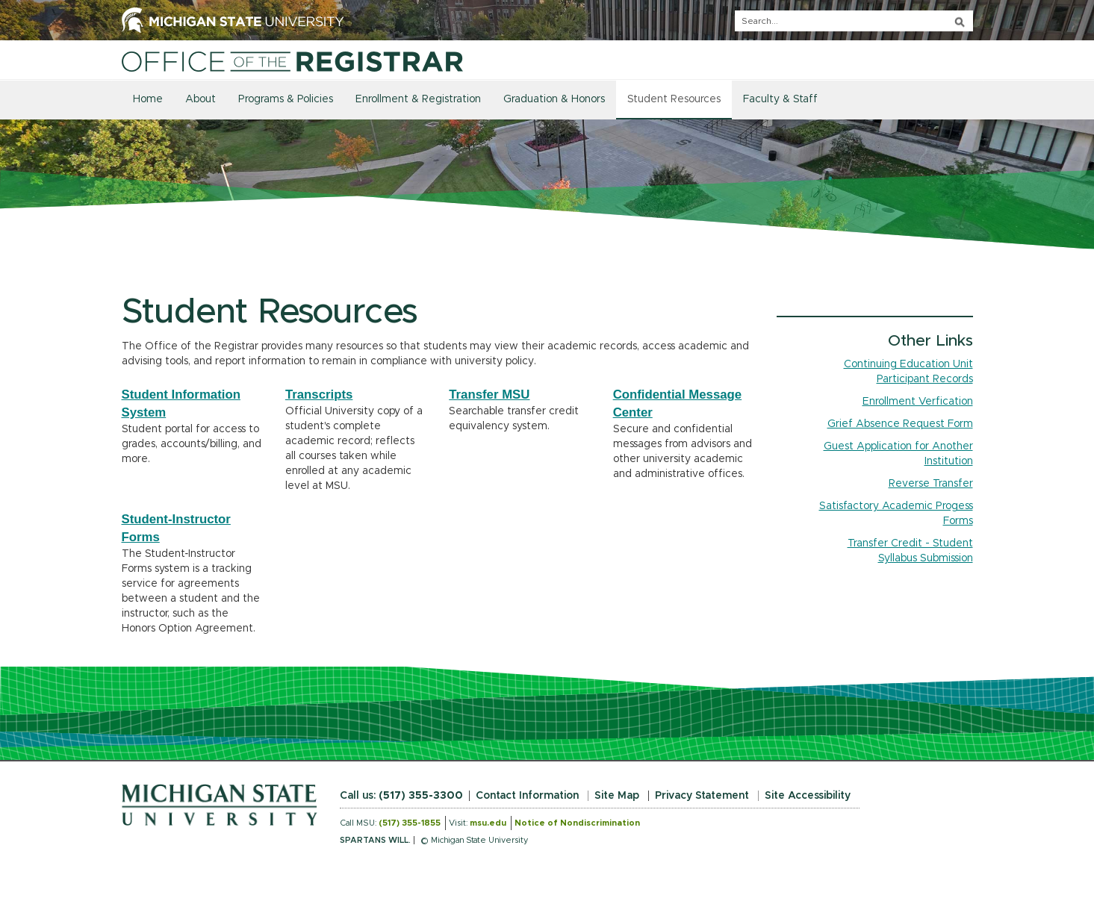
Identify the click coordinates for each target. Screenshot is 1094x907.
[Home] (293, 61)
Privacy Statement (702, 796)
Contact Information (527, 796)
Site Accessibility (808, 796)
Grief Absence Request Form (900, 424)
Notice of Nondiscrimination (577, 823)
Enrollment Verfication (918, 401)
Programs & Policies (285, 99)
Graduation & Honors (554, 99)
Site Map (616, 796)
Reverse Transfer (931, 484)
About (200, 99)
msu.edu (488, 823)
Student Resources (674, 99)
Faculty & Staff (780, 99)
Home (148, 99)
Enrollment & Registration (418, 99)
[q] (854, 21)
